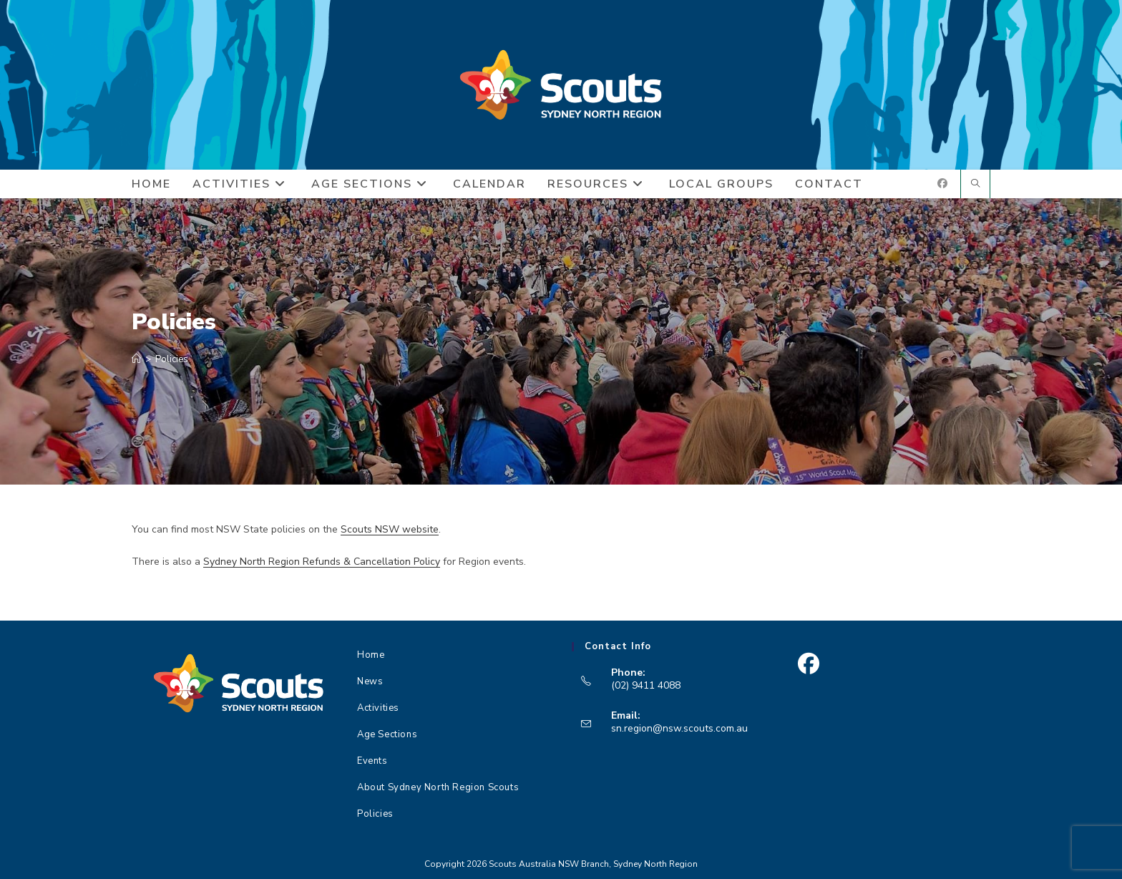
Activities (378, 707)
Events (372, 760)
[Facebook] (808, 664)
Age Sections (387, 734)
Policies (171, 359)
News (370, 681)
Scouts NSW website (390, 529)
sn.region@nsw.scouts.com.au (679, 728)
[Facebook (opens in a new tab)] (942, 183)
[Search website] (975, 185)
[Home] (136, 359)
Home (370, 655)
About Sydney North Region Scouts (438, 787)
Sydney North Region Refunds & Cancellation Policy (321, 561)
